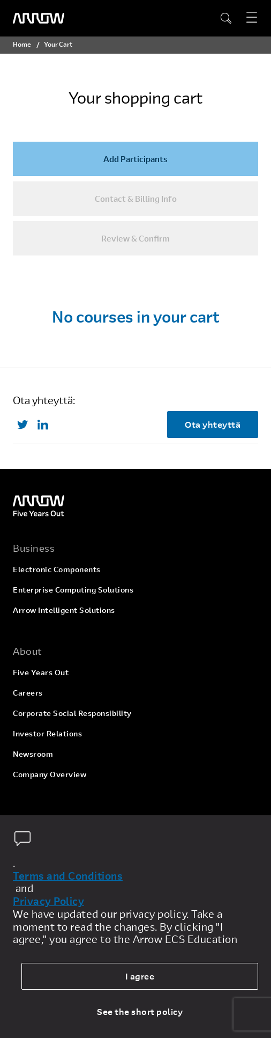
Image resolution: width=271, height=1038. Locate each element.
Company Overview (49, 774)
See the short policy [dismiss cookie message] (140, 1011)
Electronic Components (57, 569)
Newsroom (33, 754)
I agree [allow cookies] (140, 976)
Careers (28, 693)
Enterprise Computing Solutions (73, 589)
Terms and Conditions (68, 875)
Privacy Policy (48, 901)
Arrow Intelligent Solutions (64, 610)
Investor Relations (47, 733)
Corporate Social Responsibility (72, 713)
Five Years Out (41, 672)
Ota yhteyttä (212, 424)
